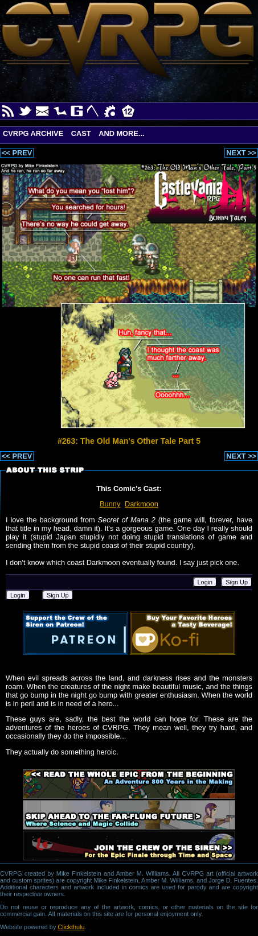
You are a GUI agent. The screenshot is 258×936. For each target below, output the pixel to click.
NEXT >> (241, 153)
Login (205, 582)
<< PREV (17, 153)
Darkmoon (141, 504)
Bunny (110, 504)
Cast (81, 133)
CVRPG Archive (33, 133)
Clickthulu (71, 926)
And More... (121, 133)
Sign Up (237, 582)
